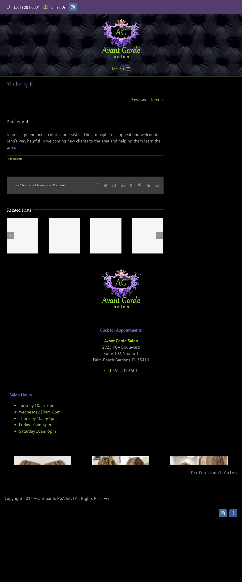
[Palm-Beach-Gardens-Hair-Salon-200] (199, 484)
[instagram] (223, 565)
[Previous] (10, 235)
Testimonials (14, 158)
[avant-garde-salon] (121, 21)
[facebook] (233, 565)
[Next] (159, 235)
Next (155, 99)
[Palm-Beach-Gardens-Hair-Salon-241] (120, 484)
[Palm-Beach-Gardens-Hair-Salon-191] (42, 484)
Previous (138, 99)
